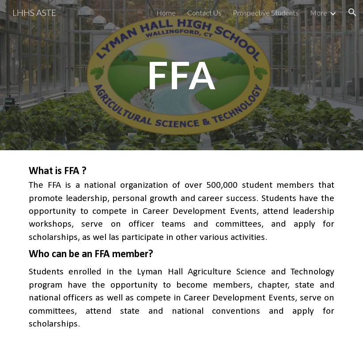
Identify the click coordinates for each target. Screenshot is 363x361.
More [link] (318, 12)
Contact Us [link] (204, 12)
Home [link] (166, 12)
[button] (352, 12)
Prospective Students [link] (266, 12)
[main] (181, 75)
